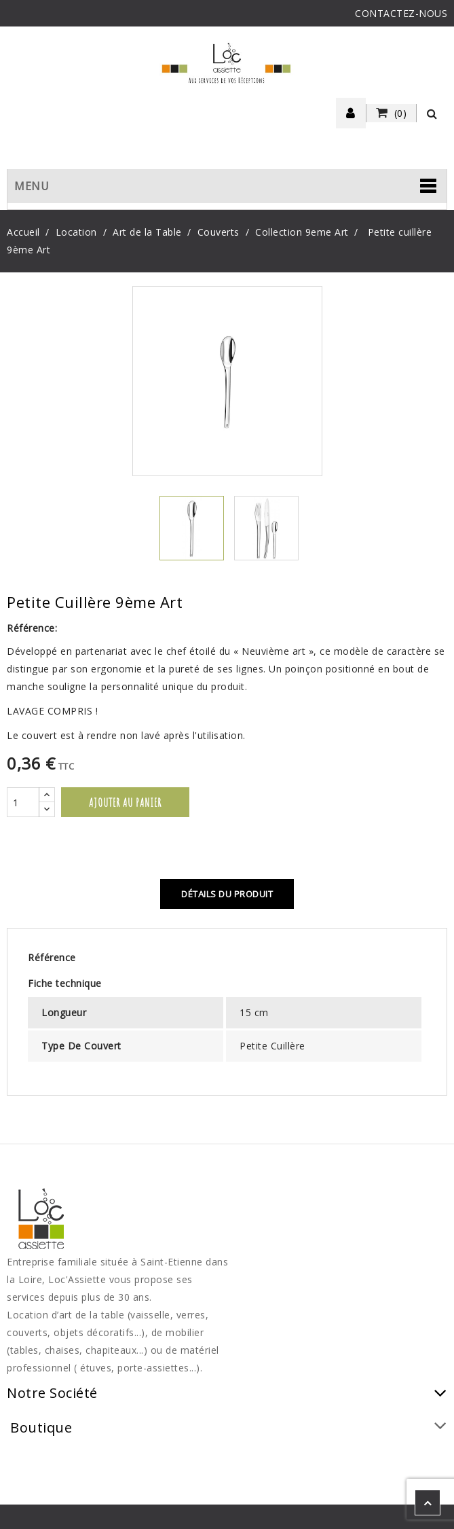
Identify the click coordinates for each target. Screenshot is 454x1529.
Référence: (32, 628)
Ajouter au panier (125, 802)
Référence (52, 957)
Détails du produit (227, 894)
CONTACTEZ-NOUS (401, 13)
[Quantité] (23, 802)
